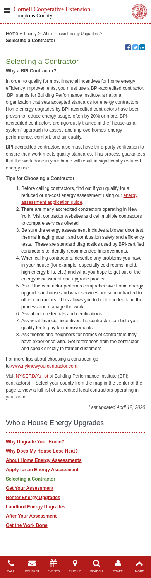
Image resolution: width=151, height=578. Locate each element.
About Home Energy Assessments (44, 460)
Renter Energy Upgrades (33, 497)
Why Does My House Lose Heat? (42, 451)
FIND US (75, 566)
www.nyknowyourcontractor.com (44, 366)
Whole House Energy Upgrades (70, 34)
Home (12, 33)
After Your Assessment (31, 516)
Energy (30, 34)
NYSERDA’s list (32, 376)
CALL (10, 566)
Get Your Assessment (29, 488)
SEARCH (96, 566)
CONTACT (32, 566)
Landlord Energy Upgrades (35, 507)
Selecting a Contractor (30, 479)
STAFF (118, 566)
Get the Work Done (27, 525)
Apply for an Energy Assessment (42, 469)
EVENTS (53, 566)
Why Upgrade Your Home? (35, 442)
